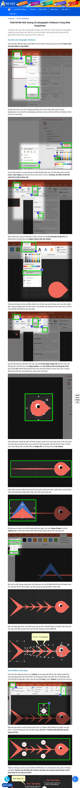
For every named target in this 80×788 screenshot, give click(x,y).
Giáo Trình (43, 9)
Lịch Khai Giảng (20, 9)
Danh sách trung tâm (77, 399)
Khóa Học (54, 9)
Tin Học (32, 9)
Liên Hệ (12, 14)
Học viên (64, 9)
